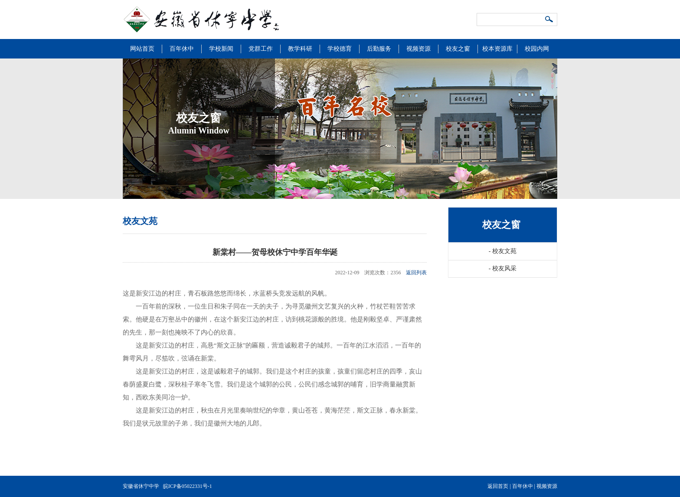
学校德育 (339, 48)
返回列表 (416, 273)
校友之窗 (458, 48)
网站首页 (142, 48)
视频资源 (418, 48)
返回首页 (497, 486)
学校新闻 (221, 48)
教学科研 (300, 48)
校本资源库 (497, 48)
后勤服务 (379, 48)
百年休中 (182, 48)
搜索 (549, 20)
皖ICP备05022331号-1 (187, 486)
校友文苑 (503, 251)
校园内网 (537, 48)
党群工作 (260, 48)
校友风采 (503, 268)
